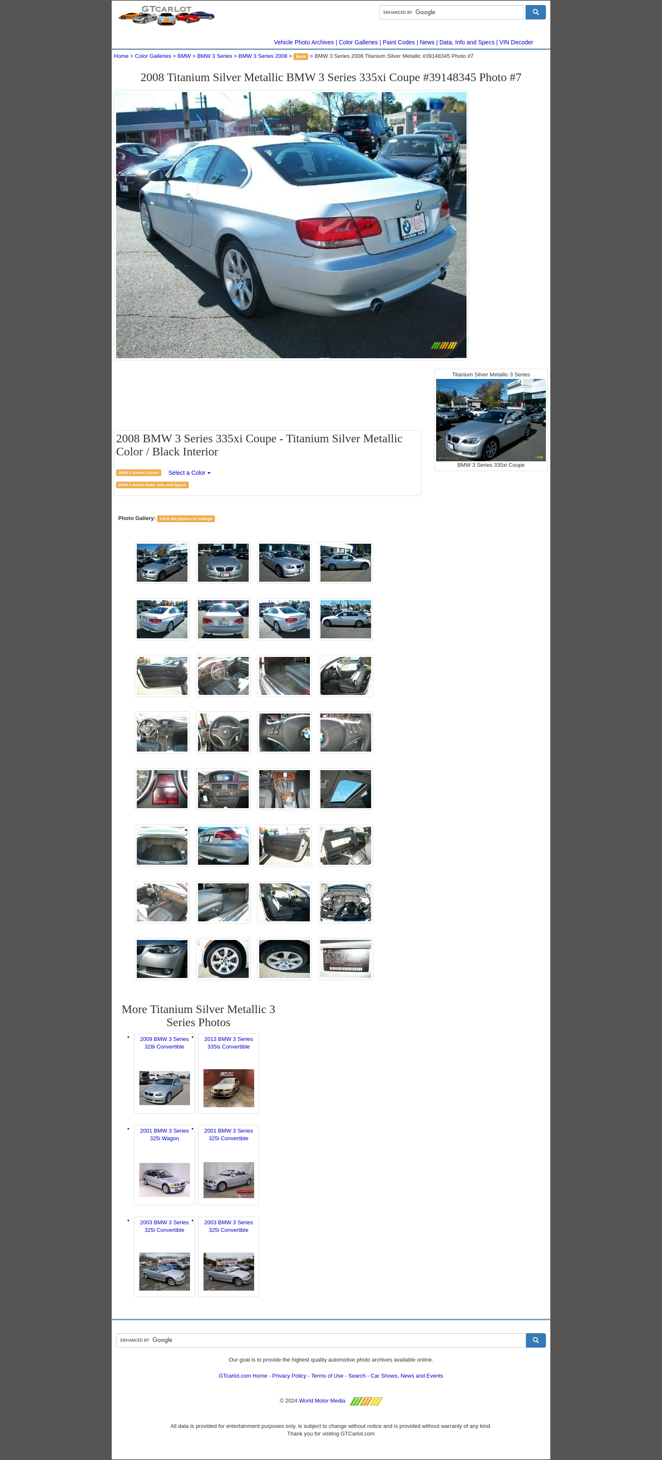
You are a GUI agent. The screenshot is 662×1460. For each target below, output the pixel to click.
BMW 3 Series (214, 56)
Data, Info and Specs (467, 42)
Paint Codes (399, 42)
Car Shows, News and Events (407, 1376)
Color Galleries (358, 42)
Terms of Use (327, 1376)
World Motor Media (322, 1400)
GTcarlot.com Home (243, 1376)
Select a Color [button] (189, 472)
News (427, 42)
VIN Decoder (516, 42)
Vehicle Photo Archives (304, 42)
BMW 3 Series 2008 (263, 56)
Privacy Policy (289, 1376)
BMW (184, 56)
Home (121, 56)
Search (357, 1376)
